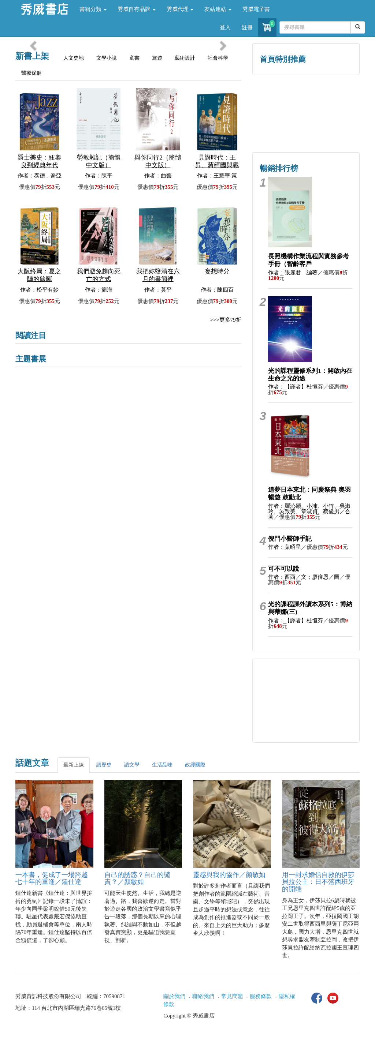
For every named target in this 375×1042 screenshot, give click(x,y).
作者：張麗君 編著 (293, 273)
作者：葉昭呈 (284, 547)
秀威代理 (180, 9)
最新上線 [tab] (73, 765)
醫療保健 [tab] (31, 73)
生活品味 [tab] (162, 765)
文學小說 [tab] (106, 58)
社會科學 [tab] (218, 58)
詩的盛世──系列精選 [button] (333, 97)
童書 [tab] (134, 58)
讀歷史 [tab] (104, 765)
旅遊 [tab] (157, 58)
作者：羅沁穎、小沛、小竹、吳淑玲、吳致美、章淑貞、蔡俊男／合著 (309, 511)
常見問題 (232, 996)
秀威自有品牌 (137, 9)
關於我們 (174, 996)
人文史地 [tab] (73, 58)
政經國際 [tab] (195, 765)
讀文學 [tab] (132, 765)
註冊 (247, 27)
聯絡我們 (203, 996)
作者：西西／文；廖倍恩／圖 (303, 577)
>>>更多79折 (225, 320)
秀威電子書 (256, 9)
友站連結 (217, 9)
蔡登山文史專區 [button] (279, 128)
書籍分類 (93, 9)
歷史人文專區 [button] (279, 97)
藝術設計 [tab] (185, 58)
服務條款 (261, 996)
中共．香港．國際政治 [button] (333, 128)
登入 (225, 27)
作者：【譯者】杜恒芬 (295, 387)
